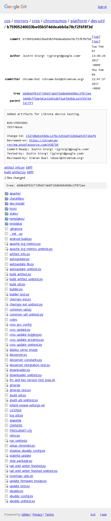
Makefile (15, 420)
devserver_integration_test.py (30, 365)
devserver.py (18, 355)
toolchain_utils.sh (21, 476)
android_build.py (21, 239)
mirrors (21, 20)
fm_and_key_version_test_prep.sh (32, 380)
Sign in (102, 7)
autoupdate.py (20, 259)
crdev (13, 319)
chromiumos (55, 20)
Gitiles (26, 514)
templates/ (17, 219)
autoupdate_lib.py (22, 264)
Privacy (37, 514)
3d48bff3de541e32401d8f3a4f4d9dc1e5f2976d (57, 98)
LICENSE (16, 410)
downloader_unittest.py (26, 375)
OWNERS (16, 425)
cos (7, 20)
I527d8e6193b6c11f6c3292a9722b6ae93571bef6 (61, 136)
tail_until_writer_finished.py (28, 466)
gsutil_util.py (18, 395)
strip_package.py (21, 461)
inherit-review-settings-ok (27, 405)
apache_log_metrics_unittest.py (31, 249)
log (96, 37)
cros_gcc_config (20, 324)
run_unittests (18, 441)
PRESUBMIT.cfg (21, 430)
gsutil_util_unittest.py (24, 400)
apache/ (15, 193)
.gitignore (16, 229)
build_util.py (17, 284)
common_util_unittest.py (26, 314)
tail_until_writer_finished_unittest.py (34, 471)
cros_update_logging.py (26, 334)
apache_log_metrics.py (25, 244)
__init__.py (16, 234)
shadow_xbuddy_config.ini (27, 451)
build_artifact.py (15, 172)
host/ (13, 209)
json (103, 514)
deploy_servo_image (24, 350)
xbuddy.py (16, 491)
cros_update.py (20, 330)
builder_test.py (19, 294)
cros (36, 20)
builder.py (16, 289)
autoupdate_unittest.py (25, 269)
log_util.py (16, 415)
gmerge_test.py (20, 390)
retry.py (15, 435)
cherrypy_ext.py (20, 299)
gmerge (15, 385)
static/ (14, 213)
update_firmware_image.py (28, 481)
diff (27, 103)
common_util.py (20, 309)
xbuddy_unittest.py (22, 501)
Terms (49, 514)
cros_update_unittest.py (26, 345)
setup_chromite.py (22, 445)
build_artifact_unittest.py (26, 279)
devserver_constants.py (26, 360)
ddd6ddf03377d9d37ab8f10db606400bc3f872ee (57, 93)
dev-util (98, 20)
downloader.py (20, 370)
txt (93, 514)
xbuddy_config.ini (21, 496)
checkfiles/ (17, 198)
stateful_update (20, 456)
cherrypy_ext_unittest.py (26, 304)
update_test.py (20, 486)
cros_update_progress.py (27, 340)
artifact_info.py (14, 167)
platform (78, 20)
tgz (96, 41)
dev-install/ (17, 203)
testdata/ (16, 224)
